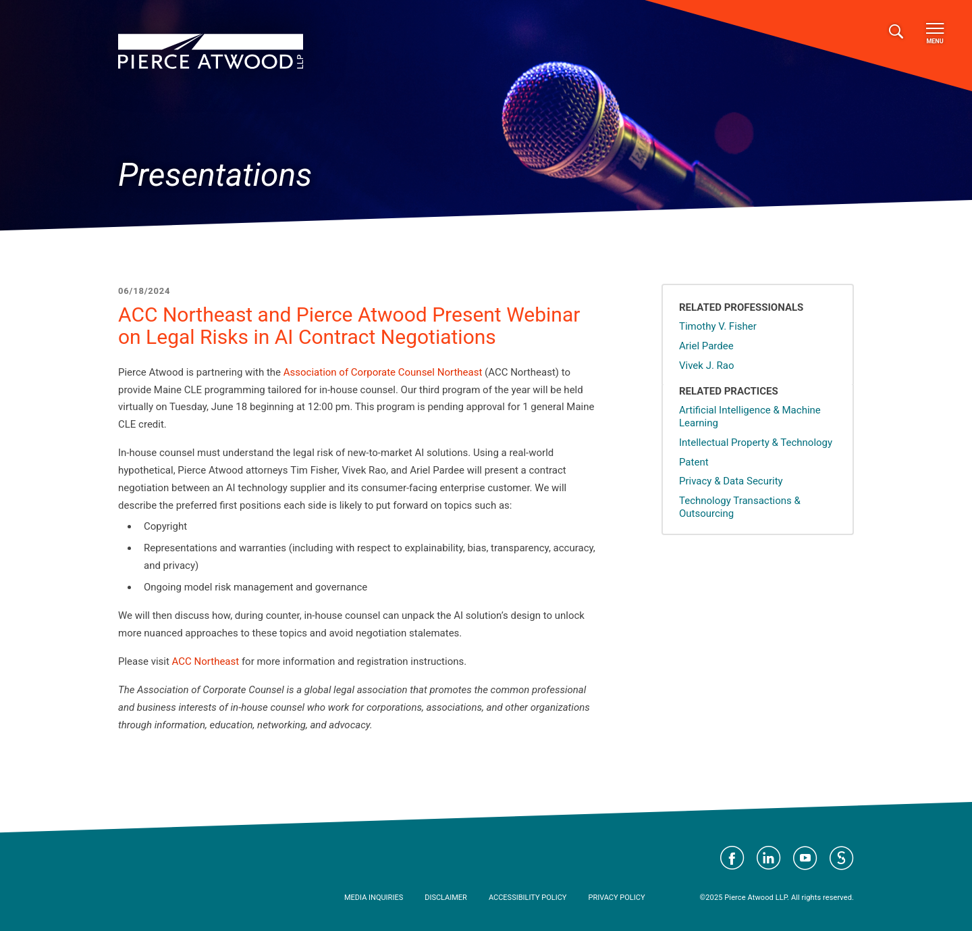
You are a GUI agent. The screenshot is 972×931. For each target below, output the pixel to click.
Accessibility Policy (528, 897)
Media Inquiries (373, 897)
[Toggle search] (896, 32)
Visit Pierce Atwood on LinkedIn (769, 858)
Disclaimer (446, 897)
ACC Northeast (206, 661)
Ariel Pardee (706, 346)
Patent (694, 462)
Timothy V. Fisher (718, 326)
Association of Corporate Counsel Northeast (383, 372)
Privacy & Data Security (731, 481)
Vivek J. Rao (706, 365)
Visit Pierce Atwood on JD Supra (842, 858)
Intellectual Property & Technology (755, 442)
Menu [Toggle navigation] (935, 34)
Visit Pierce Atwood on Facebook (732, 858)
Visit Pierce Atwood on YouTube (805, 858)
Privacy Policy (616, 897)
